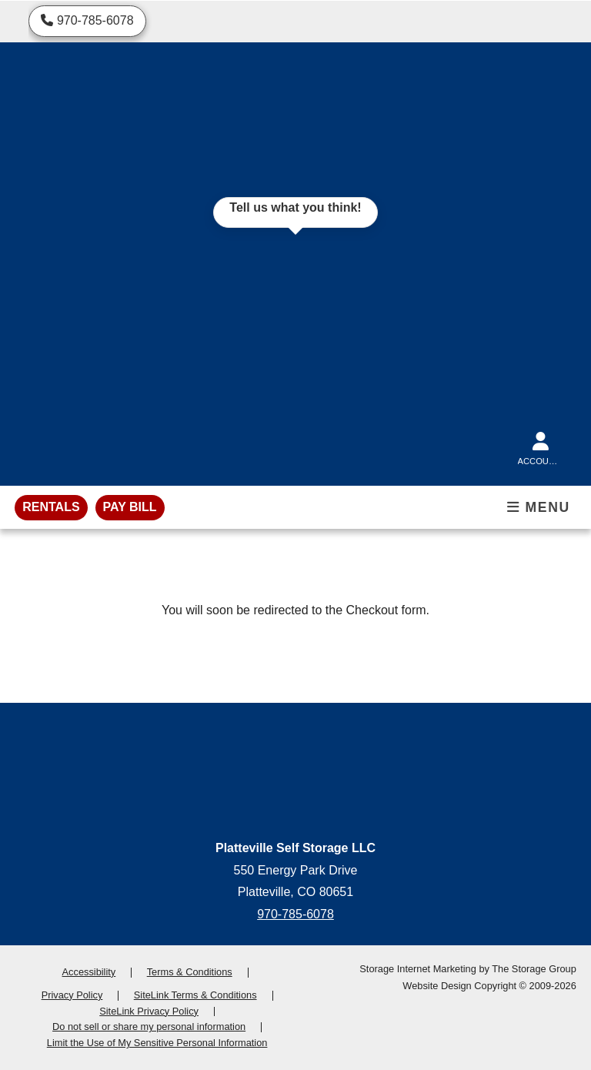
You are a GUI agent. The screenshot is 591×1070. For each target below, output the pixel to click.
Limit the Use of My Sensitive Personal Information (157, 1042)
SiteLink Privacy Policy (149, 1011)
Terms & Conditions (189, 972)
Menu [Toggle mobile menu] (538, 507)
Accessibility (89, 972)
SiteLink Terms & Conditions (195, 995)
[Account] (541, 446)
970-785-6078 (295, 914)
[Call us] (86, 21)
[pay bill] (130, 507)
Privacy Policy (72, 995)
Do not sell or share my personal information (148, 1026)
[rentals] (51, 507)
